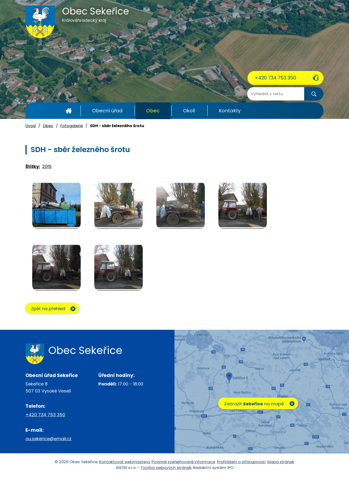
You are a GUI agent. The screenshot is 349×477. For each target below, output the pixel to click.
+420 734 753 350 (275, 77)
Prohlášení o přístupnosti (241, 462)
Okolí (189, 110)
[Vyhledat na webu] (266, 93)
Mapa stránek (280, 462)
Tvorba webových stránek (166, 468)
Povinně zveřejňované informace (183, 462)
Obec (152, 110)
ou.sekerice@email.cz (48, 439)
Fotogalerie (71, 126)
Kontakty (230, 110)
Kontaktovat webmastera (124, 462)
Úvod (68, 110)
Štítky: (32, 166)
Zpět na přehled (49, 309)
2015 (47, 166)
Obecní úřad (107, 110)
